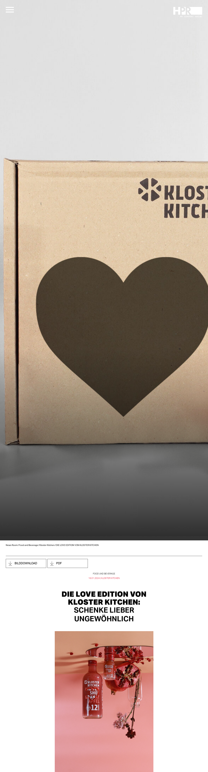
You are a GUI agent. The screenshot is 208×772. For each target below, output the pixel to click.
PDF (59, 563)
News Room (12, 545)
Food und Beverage (28, 545)
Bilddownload (26, 563)
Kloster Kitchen (47, 545)
